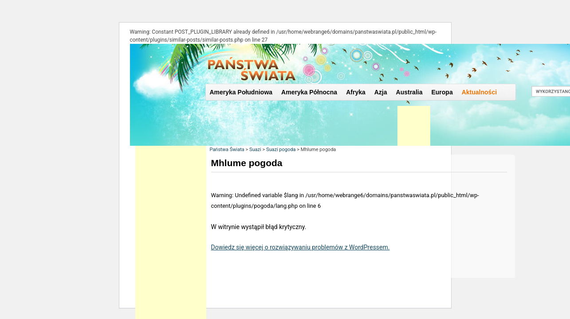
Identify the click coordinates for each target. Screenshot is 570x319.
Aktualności (479, 92)
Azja (380, 92)
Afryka (356, 92)
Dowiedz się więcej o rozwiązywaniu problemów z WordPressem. (300, 247)
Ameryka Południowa (241, 92)
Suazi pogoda (281, 149)
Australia (409, 92)
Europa (441, 92)
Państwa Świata (227, 149)
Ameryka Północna (309, 92)
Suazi (255, 149)
